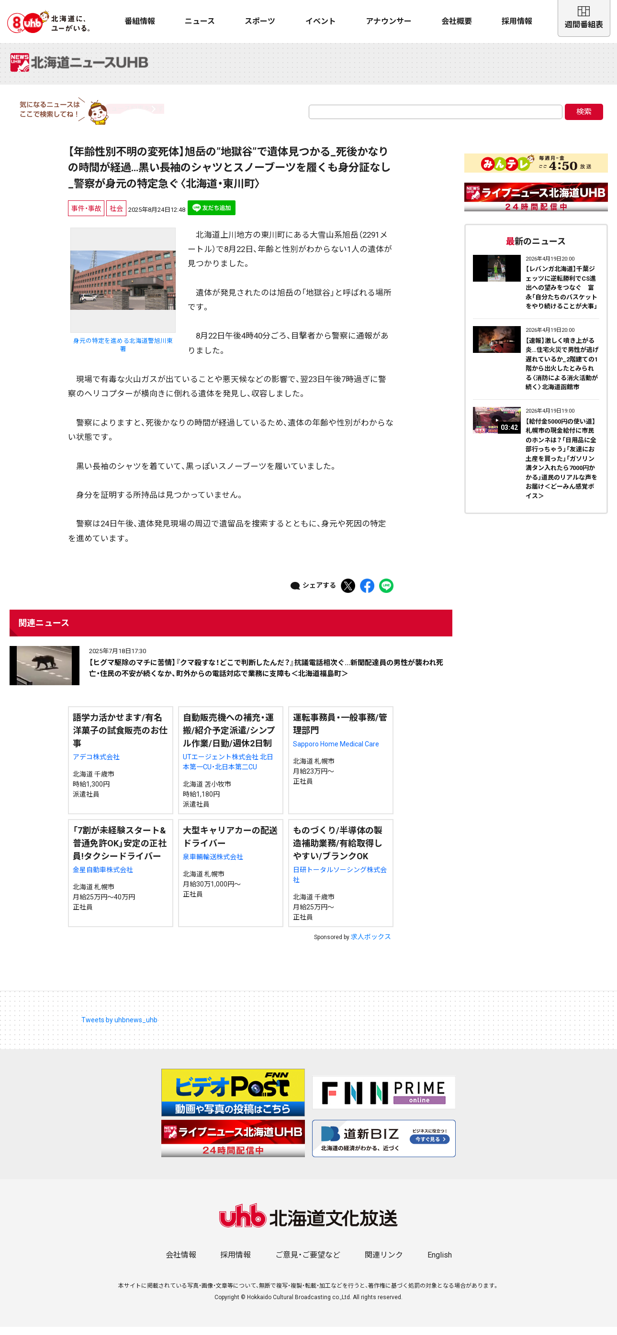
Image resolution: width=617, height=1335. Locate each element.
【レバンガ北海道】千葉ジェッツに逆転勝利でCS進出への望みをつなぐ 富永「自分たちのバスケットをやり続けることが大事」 (561, 296)
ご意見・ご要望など (307, 1263)
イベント (320, 21)
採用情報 (517, 21)
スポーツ (260, 21)
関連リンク (384, 1263)
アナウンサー (389, 21)
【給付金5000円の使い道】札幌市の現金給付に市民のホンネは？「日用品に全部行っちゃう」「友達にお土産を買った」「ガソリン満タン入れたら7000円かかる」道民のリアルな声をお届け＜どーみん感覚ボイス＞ (561, 466)
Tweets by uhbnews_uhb (119, 1028)
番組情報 (139, 21)
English (439, 1263)
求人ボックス (371, 945)
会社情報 (181, 1263)
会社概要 (456, 21)
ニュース (200, 21)
